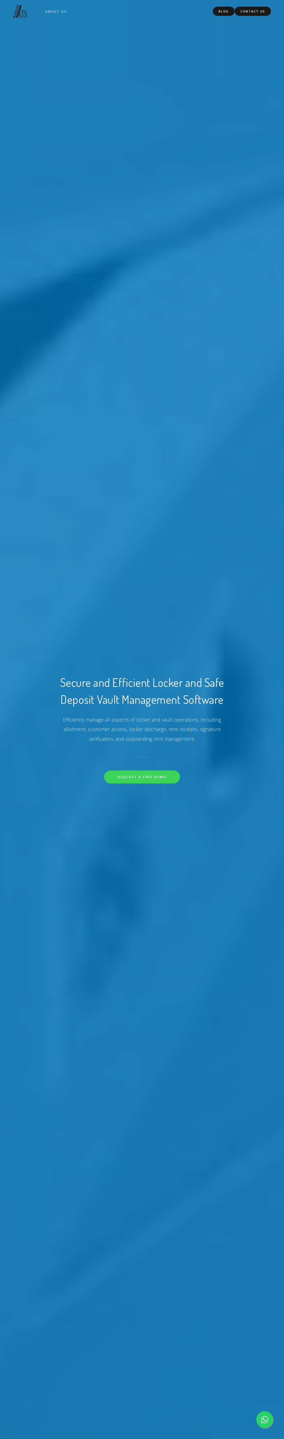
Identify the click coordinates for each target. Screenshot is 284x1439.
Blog (224, 11)
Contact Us (252, 11)
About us (56, 10)
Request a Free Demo (142, 776)
